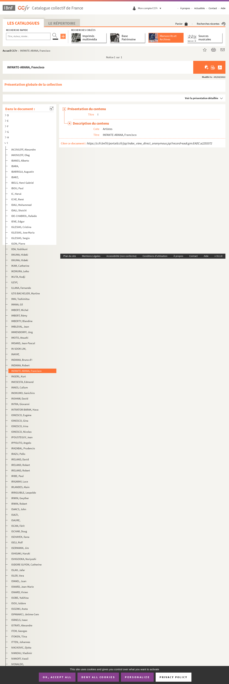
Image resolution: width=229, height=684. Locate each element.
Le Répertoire (61, 23)
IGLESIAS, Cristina (21, 227)
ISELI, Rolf (17, 542)
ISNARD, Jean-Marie (22, 586)
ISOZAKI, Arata (19, 608)
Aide (223, 8)
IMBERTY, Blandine (21, 321)
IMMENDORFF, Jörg (22, 332)
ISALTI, (15, 514)
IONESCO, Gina (19, 420)
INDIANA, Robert (20, 365)
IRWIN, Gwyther (20, 498)
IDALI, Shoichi (19, 210)
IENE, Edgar (18, 221)
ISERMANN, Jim (20, 548)
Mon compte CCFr (150, 8)
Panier (181, 23)
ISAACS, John (18, 509)
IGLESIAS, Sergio (20, 238)
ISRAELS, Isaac (19, 620)
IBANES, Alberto (20, 160)
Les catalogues (23, 23)
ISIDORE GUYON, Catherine (26, 564)
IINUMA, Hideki (19, 260)
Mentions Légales (91, 256)
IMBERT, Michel (19, 310)
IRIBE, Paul (17, 476)
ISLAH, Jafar (18, 570)
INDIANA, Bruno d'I (21, 359)
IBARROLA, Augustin (22, 171)
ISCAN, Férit (18, 525)
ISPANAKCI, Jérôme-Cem (25, 614)
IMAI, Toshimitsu (20, 299)
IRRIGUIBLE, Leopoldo (23, 492)
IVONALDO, (17, 664)
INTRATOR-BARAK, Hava (24, 409)
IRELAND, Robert (20, 465)
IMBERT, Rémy (19, 315)
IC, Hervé (16, 193)
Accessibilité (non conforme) (121, 256)
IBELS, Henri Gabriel (22, 182)
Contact (213, 8)
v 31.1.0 (218, 256)
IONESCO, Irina (19, 426)
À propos (185, 8)
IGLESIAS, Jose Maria (23, 232)
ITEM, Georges (19, 631)
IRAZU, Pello (18, 454)
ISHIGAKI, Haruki (20, 553)
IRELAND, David (20, 459)
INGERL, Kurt (18, 376)
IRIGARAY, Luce (19, 481)
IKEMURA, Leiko (20, 271)
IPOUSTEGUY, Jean (22, 437)
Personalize (137, 677)
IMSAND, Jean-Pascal (23, 343)
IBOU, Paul (17, 188)
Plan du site (69, 256)
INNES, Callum (19, 387)
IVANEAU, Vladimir (21, 653)
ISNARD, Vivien (19, 592)
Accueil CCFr (10, 50)
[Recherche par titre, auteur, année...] (28, 36)
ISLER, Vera (17, 575)
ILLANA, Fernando (21, 288)
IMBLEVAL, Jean (20, 326)
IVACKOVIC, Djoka (21, 647)
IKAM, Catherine (20, 265)
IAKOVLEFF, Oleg (20, 155)
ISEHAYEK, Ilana (20, 537)
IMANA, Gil (17, 304)
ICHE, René (17, 199)
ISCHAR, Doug (19, 531)
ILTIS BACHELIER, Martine (25, 293)
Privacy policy (173, 677)
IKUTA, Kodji (18, 276)
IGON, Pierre (18, 243)
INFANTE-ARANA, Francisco (26, 371)
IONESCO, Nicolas (21, 431)
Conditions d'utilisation (155, 256)
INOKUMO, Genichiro (23, 393)
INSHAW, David (19, 398)
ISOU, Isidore (18, 603)
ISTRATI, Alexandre (21, 625)
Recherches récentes (211, 23)
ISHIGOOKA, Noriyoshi (23, 559)
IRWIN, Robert (19, 503)
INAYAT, (15, 354)
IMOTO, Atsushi (19, 337)
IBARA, (15, 166)
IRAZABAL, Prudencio (23, 448)
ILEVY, (14, 282)
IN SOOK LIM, (18, 348)
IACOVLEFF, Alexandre (23, 149)
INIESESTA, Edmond (22, 382)
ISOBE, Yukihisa (20, 597)
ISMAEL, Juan (18, 581)
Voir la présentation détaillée (201, 98)
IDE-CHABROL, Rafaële (24, 216)
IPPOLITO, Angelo (21, 442)
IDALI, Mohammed (21, 205)
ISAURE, (15, 520)
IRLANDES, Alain (20, 487)
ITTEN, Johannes (20, 642)
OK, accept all (57, 677)
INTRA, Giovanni (20, 404)
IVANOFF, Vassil (19, 658)
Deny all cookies (98, 677)
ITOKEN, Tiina (19, 636)
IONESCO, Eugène (21, 415)
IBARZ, (15, 177)
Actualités (199, 8)
